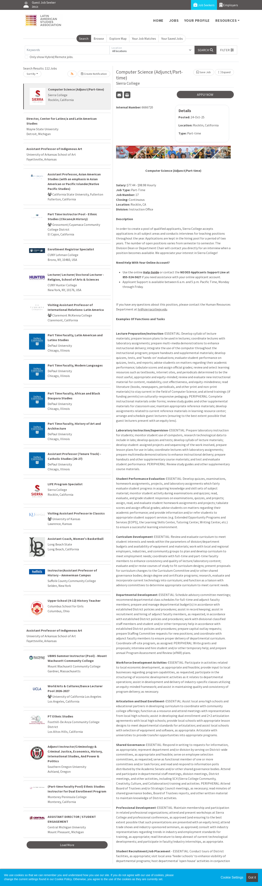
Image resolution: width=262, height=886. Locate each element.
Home (158, 20)
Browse (99, 38)
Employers (228, 4)
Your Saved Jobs (172, 38)
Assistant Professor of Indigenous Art (54, 149)
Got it (252, 877)
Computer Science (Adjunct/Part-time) (76, 89)
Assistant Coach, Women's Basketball (76, 539)
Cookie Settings (232, 877)
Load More (67, 845)
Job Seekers (204, 4)
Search (83, 38)
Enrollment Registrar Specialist (71, 249)
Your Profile (197, 20)
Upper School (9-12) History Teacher (74, 601)
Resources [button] (226, 20)
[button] (227, 50)
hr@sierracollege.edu (152, 309)
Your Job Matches (144, 38)
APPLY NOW (205, 95)
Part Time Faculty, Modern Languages (75, 365)
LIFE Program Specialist (65, 484)
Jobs (173, 20)
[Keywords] (67, 50)
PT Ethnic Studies (60, 716)
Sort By (31, 74)
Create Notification (94, 74)
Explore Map (118, 38)
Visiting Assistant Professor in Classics (76, 513)
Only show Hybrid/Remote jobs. (51, 57)
